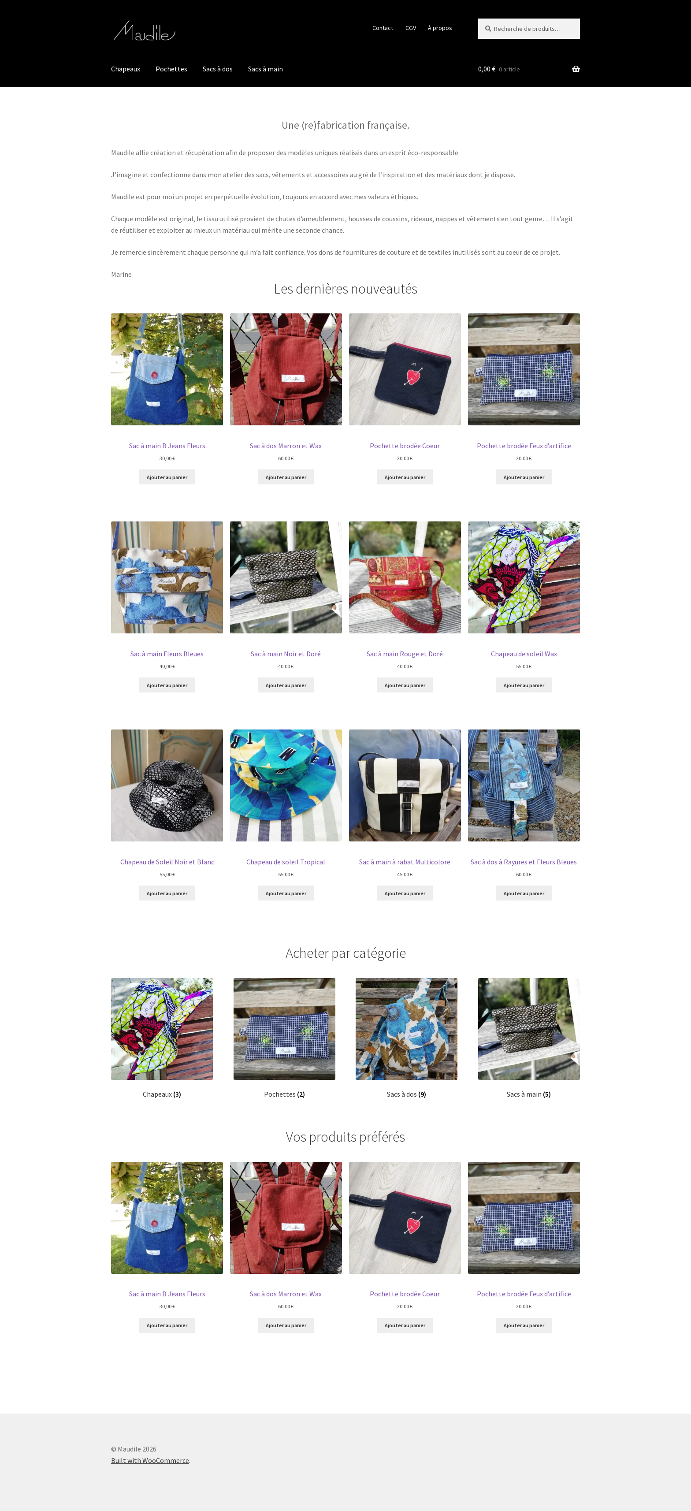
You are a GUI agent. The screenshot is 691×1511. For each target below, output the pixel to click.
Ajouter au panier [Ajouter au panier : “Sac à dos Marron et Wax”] (286, 477)
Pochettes (171, 68)
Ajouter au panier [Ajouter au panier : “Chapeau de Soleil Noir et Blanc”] (167, 893)
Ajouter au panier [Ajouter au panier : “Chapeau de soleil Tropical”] (286, 893)
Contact (382, 28)
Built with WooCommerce (150, 1460)
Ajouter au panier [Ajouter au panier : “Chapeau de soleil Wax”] (524, 685)
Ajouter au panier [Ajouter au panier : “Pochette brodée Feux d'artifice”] (524, 477)
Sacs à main (265, 68)
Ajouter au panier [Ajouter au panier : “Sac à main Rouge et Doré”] (405, 685)
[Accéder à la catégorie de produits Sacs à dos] (406, 1038)
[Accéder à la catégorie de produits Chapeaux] (162, 1038)
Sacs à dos (218, 68)
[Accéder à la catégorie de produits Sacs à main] (529, 1038)
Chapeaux (125, 68)
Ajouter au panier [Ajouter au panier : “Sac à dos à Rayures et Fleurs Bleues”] (524, 893)
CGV (410, 28)
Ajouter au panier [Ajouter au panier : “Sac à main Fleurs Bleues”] (167, 685)
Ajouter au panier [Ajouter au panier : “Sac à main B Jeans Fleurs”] (167, 477)
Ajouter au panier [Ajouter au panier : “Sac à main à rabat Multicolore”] (405, 893)
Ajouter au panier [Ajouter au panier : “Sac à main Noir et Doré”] (286, 685)
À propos (440, 28)
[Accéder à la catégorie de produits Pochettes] (284, 1038)
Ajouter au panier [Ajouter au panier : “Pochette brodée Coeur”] (405, 477)
